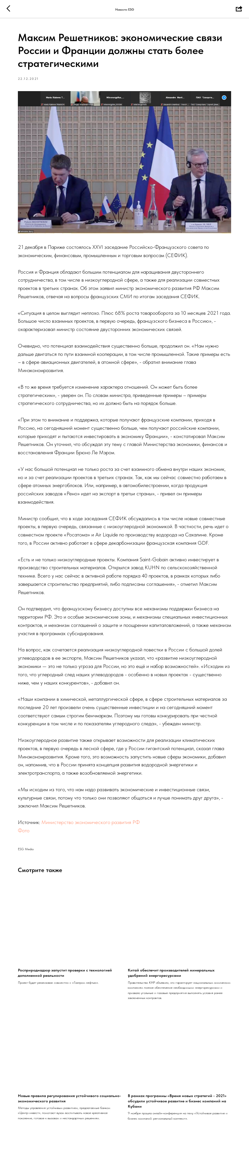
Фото (24, 830)
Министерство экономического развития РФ (91, 822)
